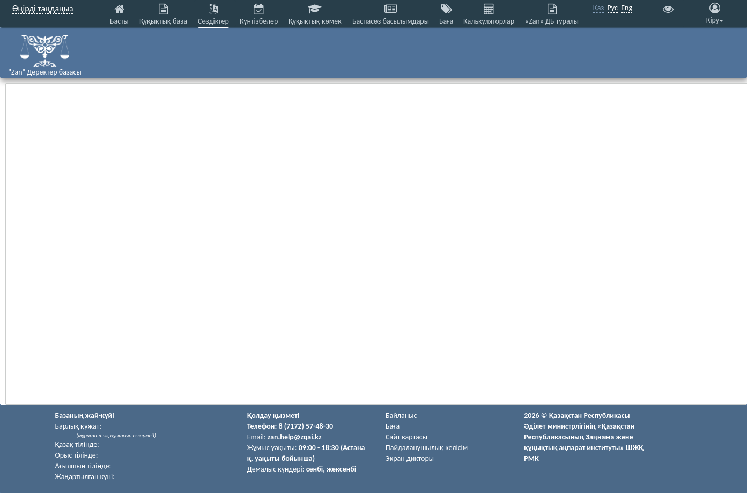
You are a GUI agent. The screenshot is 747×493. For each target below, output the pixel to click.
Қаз (598, 7)
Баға (393, 426)
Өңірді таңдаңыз (42, 8)
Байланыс (401, 415)
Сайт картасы (406, 437)
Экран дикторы (410, 458)
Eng (626, 7)
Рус (613, 7)
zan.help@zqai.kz (295, 437)
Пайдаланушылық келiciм (427, 447)
